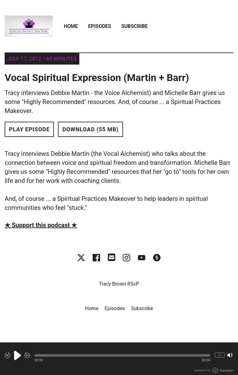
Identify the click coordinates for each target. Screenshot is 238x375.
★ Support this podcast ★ (41, 225)
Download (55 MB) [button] (90, 129)
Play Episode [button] (29, 129)
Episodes (99, 26)
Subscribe (134, 26)
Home (71, 26)
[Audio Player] (119, 358)
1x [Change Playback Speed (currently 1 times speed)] (219, 355)
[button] (122, 355)
